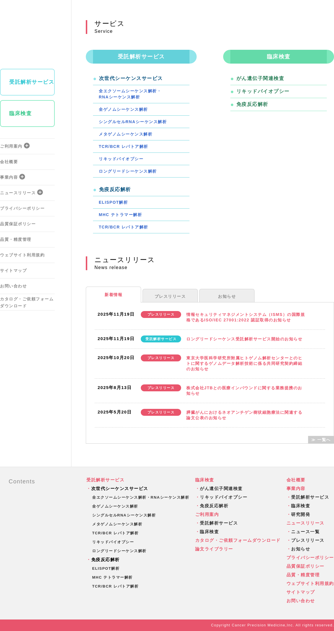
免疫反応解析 (252, 104)
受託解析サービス (31, 82)
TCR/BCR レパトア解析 (123, 146)
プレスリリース (170, 296)
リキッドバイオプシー (121, 159)
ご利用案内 (15, 145)
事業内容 (12, 177)
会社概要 (9, 161)
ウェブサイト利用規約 (22, 255)
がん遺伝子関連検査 (260, 78)
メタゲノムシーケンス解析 (125, 134)
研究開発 (300, 514)
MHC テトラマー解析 (120, 214)
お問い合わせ (13, 286)
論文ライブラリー (214, 548)
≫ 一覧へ (321, 439)
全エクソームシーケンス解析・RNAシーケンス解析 (130, 94)
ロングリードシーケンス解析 (128, 171)
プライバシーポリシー (22, 208)
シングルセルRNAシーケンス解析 (133, 121)
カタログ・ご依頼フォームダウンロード (27, 302)
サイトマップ (13, 270)
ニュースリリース (21, 192)
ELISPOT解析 (113, 202)
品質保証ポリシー (18, 224)
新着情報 (113, 294)
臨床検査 (20, 113)
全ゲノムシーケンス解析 (123, 109)
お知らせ (227, 296)
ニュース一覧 (305, 531)
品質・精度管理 (15, 239)
